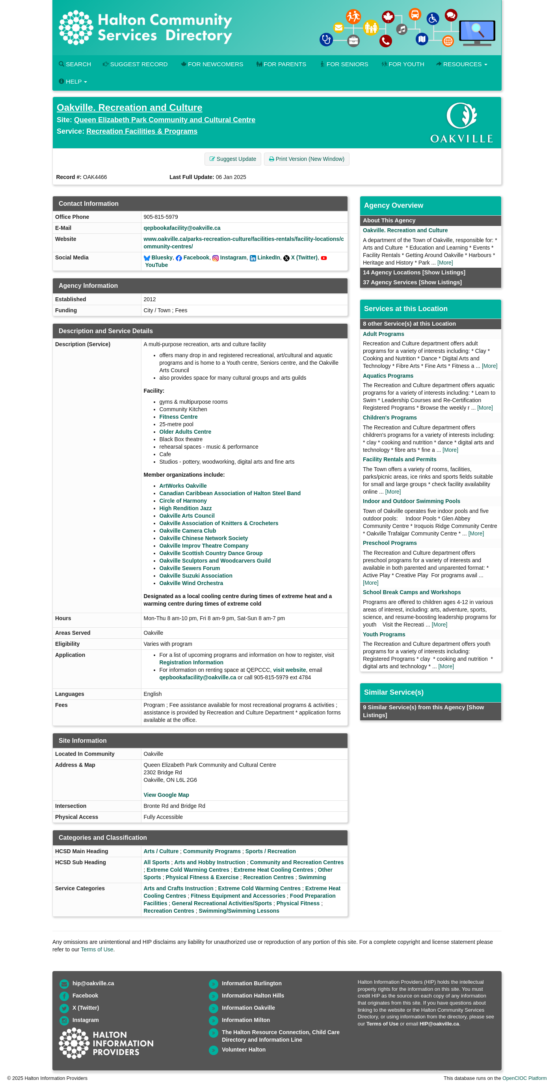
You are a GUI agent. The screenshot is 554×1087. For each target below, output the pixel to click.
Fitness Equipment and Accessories (238, 896)
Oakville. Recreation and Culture (129, 107)
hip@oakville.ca (93, 983)
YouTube (156, 265)
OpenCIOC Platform (524, 1078)
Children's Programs (390, 417)
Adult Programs (383, 334)
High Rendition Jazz (186, 508)
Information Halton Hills (253, 995)
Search (75, 64)
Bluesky (162, 257)
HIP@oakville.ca (439, 1024)
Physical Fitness (298, 903)
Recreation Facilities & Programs (141, 131)
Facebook (196, 257)
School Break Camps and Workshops (412, 592)
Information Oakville (248, 1008)
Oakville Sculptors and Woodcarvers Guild (215, 560)
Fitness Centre (179, 417)
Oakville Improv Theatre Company (204, 546)
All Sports (157, 862)
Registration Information (192, 662)
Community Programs (212, 851)
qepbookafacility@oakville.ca (182, 228)
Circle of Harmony (183, 501)
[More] (445, 262)
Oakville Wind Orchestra (191, 583)
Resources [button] (461, 64)
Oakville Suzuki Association (196, 575)
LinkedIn (268, 257)
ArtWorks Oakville (183, 486)
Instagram (233, 257)
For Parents (280, 64)
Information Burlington (252, 983)
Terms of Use (97, 949)
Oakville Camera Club (188, 531)
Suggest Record (135, 64)
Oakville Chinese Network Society (204, 538)
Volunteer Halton (244, 1049)
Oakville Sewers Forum (190, 568)
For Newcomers (212, 64)
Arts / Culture (161, 851)
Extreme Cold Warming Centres (188, 870)
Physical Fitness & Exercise (202, 877)
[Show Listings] (443, 272)
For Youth (402, 64)
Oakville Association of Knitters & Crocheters (219, 523)
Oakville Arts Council (187, 516)
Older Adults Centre (186, 432)
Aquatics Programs (388, 376)
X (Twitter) (304, 257)
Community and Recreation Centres (297, 862)
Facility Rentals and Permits (400, 459)
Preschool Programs (390, 543)
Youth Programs (384, 634)
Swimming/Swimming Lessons (239, 911)
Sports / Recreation (270, 851)
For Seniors (343, 64)
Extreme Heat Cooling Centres (273, 870)
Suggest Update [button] (233, 159)
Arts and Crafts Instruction (179, 888)
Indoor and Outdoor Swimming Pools (411, 501)
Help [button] (73, 81)
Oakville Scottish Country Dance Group (211, 553)
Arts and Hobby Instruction (209, 862)
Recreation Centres (268, 877)
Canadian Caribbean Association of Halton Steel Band (230, 493)
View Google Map (167, 795)
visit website (289, 670)
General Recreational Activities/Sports (222, 903)
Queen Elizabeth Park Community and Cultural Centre (164, 120)
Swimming (312, 877)
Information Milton (246, 1020)
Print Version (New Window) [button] (306, 159)
